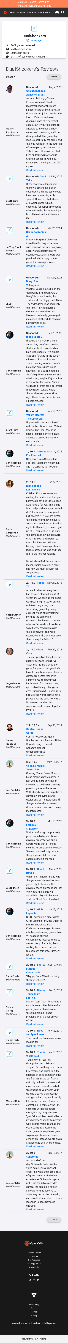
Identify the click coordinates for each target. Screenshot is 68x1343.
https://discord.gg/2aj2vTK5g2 (34, 5)
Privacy (34, 1315)
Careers (34, 1308)
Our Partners (34, 1256)
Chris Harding (13, 370)
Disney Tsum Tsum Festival (35, 994)
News (12, 12)
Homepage (34, 40)
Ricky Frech (12, 976)
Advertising (34, 1304)
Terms (34, 1312)
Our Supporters (34, 1263)
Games (20, 12)
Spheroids (32, 1156)
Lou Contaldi (13, 790)
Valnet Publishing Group (45, 1323)
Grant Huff (12, 430)
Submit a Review (34, 1253)
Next (54, 77)
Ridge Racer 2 (34, 336)
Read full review (35, 170)
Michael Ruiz (13, 1101)
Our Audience (34, 1260)
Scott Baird (12, 201)
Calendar (31, 12)
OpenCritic (17, 1323)
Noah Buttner (13, 614)
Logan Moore (13, 683)
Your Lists (43, 12)
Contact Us (34, 1267)
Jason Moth (12, 887)
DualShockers (13, 135)
